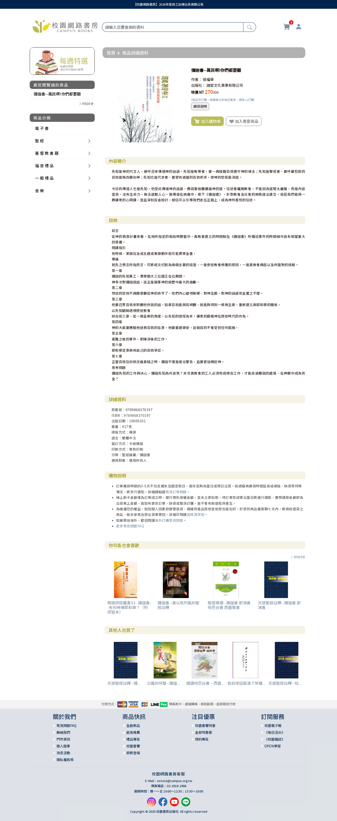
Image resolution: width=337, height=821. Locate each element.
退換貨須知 (196, 514)
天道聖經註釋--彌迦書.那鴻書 (279, 605)
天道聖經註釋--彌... (123, 683)
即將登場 (133, 752)
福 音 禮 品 (44, 165)
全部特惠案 (203, 732)
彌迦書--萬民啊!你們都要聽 (57, 94)
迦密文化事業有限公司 (224, 85)
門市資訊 (63, 739)
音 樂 (39, 190)
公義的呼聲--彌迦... (163, 683)
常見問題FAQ (66, 725)
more (297, 556)
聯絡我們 (63, 732)
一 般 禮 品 (44, 178)
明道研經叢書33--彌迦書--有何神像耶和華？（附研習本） (129, 607)
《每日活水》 (274, 732)
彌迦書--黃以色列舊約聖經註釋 (178, 605)
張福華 (208, 79)
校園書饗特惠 (205, 725)
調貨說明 (200, 106)
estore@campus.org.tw (174, 780)
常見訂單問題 (176, 491)
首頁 (111, 52)
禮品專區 (133, 739)
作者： (196, 79)
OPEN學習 (272, 746)
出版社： (198, 85)
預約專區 (202, 739)
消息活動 (63, 752)
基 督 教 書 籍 (46, 153)
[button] (180, 70)
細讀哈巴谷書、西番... (205, 683)
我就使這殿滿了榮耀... (246, 683)
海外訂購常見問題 (169, 520)
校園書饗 (133, 746)
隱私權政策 (65, 759)
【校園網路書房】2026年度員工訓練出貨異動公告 (168, 4)
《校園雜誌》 (274, 739)
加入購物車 (207, 121)
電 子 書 (42, 128)
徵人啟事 (63, 746)
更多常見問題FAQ (130, 525)
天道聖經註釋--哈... (284, 683)
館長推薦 (133, 732)
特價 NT (197, 92)
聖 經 (39, 141)
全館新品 (133, 725)
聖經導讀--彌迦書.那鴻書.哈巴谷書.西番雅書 (230, 605)
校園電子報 (272, 725)
